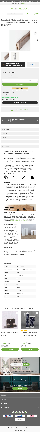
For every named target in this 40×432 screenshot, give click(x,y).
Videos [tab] (4, 137)
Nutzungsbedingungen (19, 368)
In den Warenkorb (20, 84)
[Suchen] (21, 14)
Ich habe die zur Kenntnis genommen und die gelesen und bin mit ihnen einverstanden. (20, 372)
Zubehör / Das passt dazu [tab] (12, 308)
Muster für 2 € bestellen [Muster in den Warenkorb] (20, 102)
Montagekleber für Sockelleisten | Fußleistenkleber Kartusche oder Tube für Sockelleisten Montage (29, 334)
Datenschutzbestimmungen (13, 371)
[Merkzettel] (31, 13)
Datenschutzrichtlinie (7, 368)
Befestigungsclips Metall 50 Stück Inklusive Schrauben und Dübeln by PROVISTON (10, 334)
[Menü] (2, 14)
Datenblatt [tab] (5, 133)
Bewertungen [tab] (5, 146)
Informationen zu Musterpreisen (9, 99)
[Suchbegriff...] (13, 14)
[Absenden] (26, 364)
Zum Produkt (10, 349)
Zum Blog (20, 388)
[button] (20, 89)
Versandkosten (30, 428)
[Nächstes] (37, 40)
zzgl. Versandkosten (13, 77)
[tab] (20, 129)
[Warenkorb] (36, 13)
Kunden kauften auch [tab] (28, 308)
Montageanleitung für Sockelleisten (18, 220)
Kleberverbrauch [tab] (6, 142)
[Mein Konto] (27, 13)
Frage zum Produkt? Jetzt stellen (22, 109)
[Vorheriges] (3, 40)
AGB (31, 371)
